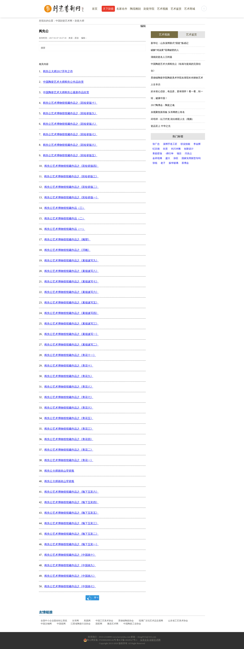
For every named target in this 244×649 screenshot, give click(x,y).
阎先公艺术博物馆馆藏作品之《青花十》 (68, 365)
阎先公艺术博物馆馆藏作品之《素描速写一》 (71, 334)
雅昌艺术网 (112, 623)
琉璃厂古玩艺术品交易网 (151, 620)
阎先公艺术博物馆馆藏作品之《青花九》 (68, 376)
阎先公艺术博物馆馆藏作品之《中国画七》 (70, 586)
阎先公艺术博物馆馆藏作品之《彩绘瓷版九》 (70, 113)
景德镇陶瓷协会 (126, 620)
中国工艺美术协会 (104, 620)
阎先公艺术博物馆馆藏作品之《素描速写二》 (71, 344)
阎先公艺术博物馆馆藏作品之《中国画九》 (70, 565)
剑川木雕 (176, 149)
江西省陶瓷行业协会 (80, 623)
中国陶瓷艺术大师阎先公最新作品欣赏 (66, 92)
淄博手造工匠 (170, 144)
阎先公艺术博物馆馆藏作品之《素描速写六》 (71, 292)
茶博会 (185, 163)
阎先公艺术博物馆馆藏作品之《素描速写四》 (71, 313)
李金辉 (197, 144)
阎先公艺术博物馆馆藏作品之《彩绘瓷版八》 (70, 123)
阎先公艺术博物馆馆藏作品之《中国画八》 (70, 575)
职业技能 (185, 144)
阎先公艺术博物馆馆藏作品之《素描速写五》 (71, 302)
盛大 (167, 158)
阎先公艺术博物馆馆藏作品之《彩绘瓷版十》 (70, 102)
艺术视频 (162, 8)
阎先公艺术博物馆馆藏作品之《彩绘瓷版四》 (71, 165)
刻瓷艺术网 (154, 640)
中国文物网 (46, 623)
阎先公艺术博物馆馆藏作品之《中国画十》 (70, 554)
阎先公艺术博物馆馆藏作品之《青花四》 (68, 439)
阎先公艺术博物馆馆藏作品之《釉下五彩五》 (71, 512)
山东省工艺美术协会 (178, 620)
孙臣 (176, 158)
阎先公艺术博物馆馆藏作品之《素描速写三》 (71, 323)
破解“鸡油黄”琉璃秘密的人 (165, 50)
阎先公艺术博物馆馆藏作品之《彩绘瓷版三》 (71, 176)
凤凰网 (87, 620)
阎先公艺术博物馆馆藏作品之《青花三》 (68, 428)
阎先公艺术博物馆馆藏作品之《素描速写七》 (71, 281)
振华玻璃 (173, 163)
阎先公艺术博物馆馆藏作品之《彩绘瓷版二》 (71, 186)
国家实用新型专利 (191, 158)
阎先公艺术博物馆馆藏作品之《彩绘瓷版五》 (70, 155)
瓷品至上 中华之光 (160, 126)
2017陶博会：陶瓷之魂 (163, 105)
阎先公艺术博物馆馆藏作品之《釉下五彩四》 (71, 502)
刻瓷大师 (79, 20)
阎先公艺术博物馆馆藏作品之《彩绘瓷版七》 (70, 134)
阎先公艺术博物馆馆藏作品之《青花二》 (68, 449)
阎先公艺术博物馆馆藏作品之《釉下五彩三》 (71, 523)
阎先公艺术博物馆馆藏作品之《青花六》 (68, 407)
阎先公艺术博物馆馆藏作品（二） (64, 218)
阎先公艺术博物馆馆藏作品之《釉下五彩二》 (71, 533)
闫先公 (188, 153)
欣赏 (165, 149)
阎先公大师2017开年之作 (58, 71)
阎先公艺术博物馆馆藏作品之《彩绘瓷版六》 (70, 144)
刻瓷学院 (149, 8)
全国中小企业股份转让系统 (54, 620)
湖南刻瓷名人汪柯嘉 (161, 57)
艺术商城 (189, 8)
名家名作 (121, 8)
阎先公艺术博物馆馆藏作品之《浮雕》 (67, 250)
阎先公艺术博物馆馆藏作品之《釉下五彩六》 (71, 491)
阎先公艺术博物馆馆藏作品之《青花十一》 (70, 355)
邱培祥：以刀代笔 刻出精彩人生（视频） (172, 119)
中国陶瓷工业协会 (132, 623)
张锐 (154, 163)
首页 (94, 8)
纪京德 (156, 149)
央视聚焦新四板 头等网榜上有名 (168, 112)
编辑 (143, 26)
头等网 (75, 620)
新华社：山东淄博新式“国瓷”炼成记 (169, 43)
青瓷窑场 (157, 153)
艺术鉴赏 (176, 8)
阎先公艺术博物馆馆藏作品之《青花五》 (68, 418)
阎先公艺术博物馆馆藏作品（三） (64, 207)
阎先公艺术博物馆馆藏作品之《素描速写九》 (71, 260)
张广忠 (156, 144)
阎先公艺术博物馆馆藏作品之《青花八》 (68, 386)
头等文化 (144, 640)
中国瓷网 (61, 623)
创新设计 (189, 149)
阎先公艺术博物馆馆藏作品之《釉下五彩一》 (71, 544)
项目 (179, 153)
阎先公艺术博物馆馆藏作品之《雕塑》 (67, 239)
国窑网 (99, 623)
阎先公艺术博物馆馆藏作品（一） (64, 229)
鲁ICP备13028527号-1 (127, 640)
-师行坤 (169, 153)
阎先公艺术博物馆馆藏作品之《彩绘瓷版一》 (71, 197)
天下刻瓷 (108, 8)
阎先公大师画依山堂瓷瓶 (59, 470)
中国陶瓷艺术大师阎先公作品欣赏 (63, 81)
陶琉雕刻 (135, 8)
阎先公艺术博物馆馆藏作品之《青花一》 (68, 460)
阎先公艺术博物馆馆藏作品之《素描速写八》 (71, 271)
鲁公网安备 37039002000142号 (100, 640)
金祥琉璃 (157, 158)
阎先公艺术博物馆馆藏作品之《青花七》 (68, 397)
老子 (163, 163)
